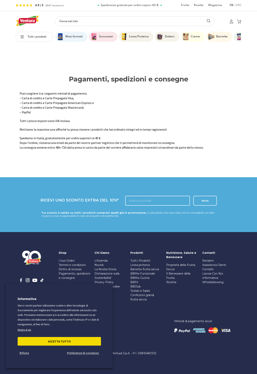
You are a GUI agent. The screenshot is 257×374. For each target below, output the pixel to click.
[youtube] (34, 280)
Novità (99, 265)
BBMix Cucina (139, 278)
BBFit (134, 282)
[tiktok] (42, 280)
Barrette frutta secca (144, 269)
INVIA (205, 200)
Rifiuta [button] (24, 353)
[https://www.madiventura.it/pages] (27, 21)
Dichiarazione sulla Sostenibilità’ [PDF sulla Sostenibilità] (106, 276)
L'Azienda (101, 260)
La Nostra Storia (105, 269)
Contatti (207, 269)
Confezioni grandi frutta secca (142, 297)
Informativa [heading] (27, 298)
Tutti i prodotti (37, 36)
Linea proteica (140, 265)
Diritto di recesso (70, 269)
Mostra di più (24, 330)
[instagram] (28, 280)
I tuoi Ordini (66, 260)
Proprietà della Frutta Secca (180, 267)
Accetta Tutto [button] (59, 341)
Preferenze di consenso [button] (83, 353)
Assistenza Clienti (214, 265)
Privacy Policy (104, 282)
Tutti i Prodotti (140, 260)
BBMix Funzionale (142, 273)
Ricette (198, 5)
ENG (238, 5)
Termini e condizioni (72, 265)
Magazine (215, 5)
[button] (24, 36)
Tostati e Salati (140, 291)
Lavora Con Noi (212, 273)
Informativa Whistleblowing (212, 280)
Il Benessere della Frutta (178, 276)
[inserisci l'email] (157, 201)
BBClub (135, 286)
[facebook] (21, 280)
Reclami (207, 260)
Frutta (185, 5)
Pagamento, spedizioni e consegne (74, 276)
